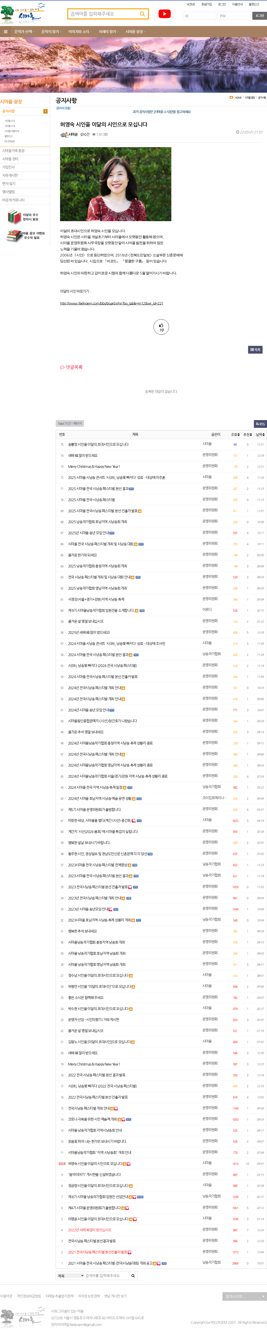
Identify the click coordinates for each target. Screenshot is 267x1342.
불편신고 (254, 4)
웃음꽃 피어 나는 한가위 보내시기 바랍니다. (97, 1141)
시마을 (73, 134)
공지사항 (8, 111)
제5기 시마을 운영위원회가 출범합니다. (94, 809)
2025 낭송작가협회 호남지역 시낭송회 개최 (97, 522)
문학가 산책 (23, 31)
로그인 (222, 4)
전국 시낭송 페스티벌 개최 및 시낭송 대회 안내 (99, 577)
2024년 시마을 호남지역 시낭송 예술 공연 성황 (100, 798)
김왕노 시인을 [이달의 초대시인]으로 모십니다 (99, 1042)
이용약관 (6, 1296)
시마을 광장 (134, 31)
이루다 (207, 609)
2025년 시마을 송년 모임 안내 (88, 533)
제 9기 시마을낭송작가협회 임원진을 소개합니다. (101, 610)
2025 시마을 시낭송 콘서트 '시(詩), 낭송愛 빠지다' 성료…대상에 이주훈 (116, 477)
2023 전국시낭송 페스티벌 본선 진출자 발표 (98, 887)
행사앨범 (8, 192)
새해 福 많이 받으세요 (83, 455)
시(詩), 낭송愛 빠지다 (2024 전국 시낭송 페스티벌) (102, 665)
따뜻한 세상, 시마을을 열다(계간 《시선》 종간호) (100, 820)
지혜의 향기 (107, 31)
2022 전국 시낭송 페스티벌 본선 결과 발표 (96, 1075)
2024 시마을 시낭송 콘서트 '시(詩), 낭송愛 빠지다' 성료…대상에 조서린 (116, 643)
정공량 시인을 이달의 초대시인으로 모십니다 (98, 1186)
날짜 (260, 435)
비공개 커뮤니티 (13, 200)
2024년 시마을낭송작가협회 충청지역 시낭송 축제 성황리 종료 (110, 743)
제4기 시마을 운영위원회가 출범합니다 (94, 1208)
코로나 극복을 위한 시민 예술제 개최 (92, 1119)
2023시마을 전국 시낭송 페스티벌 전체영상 (98, 865)
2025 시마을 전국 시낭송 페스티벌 (91, 500)
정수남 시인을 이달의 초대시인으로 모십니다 (98, 975)
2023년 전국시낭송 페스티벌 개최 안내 (95, 898)
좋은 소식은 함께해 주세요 (85, 997)
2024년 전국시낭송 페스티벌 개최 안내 (95, 688)
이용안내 (237, 4)
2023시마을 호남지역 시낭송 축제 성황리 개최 (99, 920)
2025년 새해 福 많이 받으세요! (89, 632)
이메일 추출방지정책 (59, 1296)
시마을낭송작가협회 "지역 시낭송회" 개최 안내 (99, 1152)
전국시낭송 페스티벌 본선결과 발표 (92, 1241)
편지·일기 (8, 183)
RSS (260, 424)
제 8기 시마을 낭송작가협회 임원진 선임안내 (98, 1197)
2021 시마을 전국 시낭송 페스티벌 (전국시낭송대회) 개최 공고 (110, 1263)
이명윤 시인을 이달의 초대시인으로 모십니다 (98, 1219)
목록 (255, 350)
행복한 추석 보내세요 (82, 931)
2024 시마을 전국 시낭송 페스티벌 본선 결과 (98, 655)
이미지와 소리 (78, 31)
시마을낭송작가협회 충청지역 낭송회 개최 (96, 942)
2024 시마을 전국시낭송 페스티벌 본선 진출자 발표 (103, 677)
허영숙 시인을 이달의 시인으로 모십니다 (95, 1164)
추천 (247, 435)
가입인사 (8, 167)
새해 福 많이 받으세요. (83, 1053)
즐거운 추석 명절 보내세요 (85, 732)
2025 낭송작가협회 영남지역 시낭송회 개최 (97, 588)
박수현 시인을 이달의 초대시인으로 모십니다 (98, 1009)
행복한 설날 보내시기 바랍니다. (89, 843)
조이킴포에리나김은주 (215, 798)
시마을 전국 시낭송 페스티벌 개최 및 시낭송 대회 (101, 544)
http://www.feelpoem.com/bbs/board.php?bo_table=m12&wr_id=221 (111, 303)
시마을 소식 (9, 121)
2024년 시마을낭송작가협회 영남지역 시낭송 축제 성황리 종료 (110, 765)
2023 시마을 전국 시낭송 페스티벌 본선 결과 (98, 876)
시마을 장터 (10, 159)
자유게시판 (10, 175)
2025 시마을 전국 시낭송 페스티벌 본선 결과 (98, 489)
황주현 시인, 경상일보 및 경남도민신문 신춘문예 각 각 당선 (108, 854)
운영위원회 (210, 455)
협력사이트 (245, 1296)
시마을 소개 (9, 126)
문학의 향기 (50, 31)
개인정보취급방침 (28, 1296)
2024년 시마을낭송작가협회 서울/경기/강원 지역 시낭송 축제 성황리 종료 (118, 776)
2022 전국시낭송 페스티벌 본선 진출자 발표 (98, 1097)
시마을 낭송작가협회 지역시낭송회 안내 (95, 1130)
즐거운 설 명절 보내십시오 (85, 621)
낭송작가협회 (211, 654)
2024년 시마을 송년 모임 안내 (88, 710)
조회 (235, 435)
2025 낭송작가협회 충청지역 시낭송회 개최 (97, 566)
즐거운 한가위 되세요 (82, 555)
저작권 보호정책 (89, 1296)
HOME (191, 4)
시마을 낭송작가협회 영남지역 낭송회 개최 (96, 964)
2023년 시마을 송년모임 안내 (88, 909)
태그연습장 (9, 141)
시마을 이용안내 (11, 131)
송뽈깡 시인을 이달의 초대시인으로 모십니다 (98, 444)
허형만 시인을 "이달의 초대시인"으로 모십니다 (100, 986)
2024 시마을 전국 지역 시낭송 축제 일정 (95, 787)
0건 (85, 134)
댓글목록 (71, 367)
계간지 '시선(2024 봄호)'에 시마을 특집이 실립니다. (103, 831)
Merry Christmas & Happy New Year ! (94, 466)
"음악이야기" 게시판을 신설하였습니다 (94, 1174)
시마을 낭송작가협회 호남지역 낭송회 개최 (96, 953)
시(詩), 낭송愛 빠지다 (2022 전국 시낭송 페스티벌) (102, 1086)
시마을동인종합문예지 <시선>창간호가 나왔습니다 (102, 721)
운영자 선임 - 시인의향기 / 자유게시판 (93, 1020)
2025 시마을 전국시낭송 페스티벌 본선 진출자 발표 (103, 511)
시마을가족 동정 (13, 150)
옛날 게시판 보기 (115, 1296)
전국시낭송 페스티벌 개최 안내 (89, 1108)
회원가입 (206, 4)
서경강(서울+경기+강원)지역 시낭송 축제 (96, 599)
